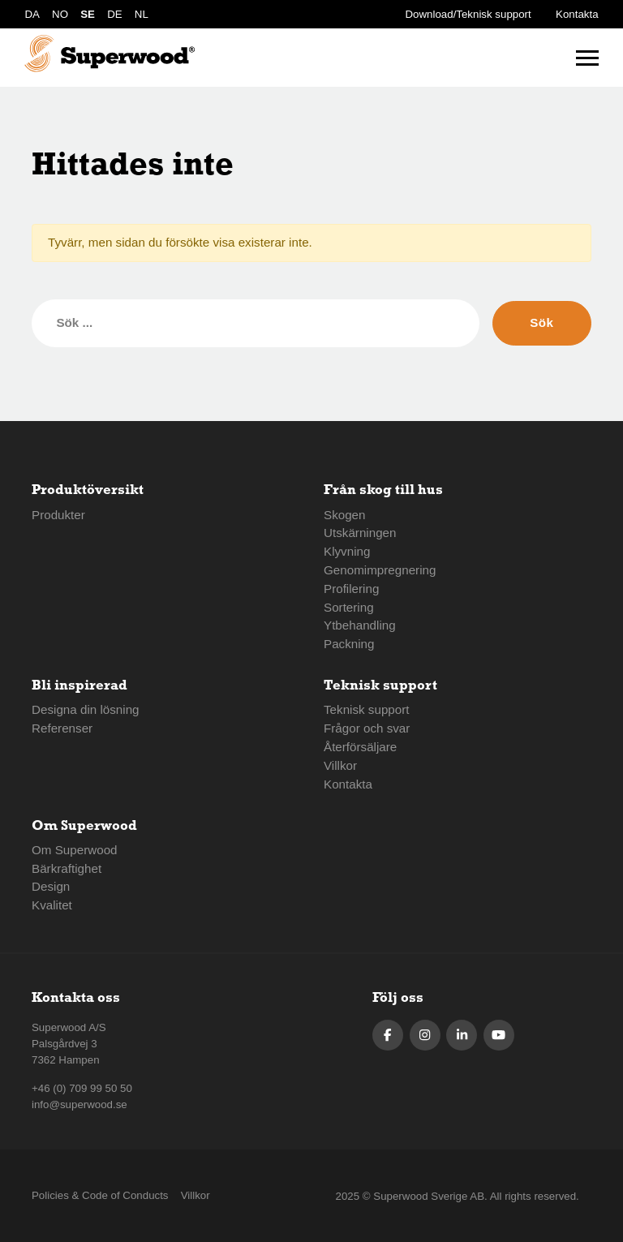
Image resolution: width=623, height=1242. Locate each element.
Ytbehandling (360, 625)
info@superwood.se (79, 1104)
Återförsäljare (360, 747)
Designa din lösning (86, 709)
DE (114, 14)
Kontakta (577, 14)
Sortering (349, 607)
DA (31, 14)
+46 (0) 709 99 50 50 (82, 1088)
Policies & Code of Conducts (100, 1195)
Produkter (58, 515)
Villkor (340, 765)
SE (87, 14)
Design (51, 886)
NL (141, 14)
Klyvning (347, 551)
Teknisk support (367, 709)
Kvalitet (52, 905)
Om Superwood (75, 850)
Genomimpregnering (380, 570)
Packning (349, 644)
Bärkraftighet (66, 868)
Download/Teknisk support (468, 14)
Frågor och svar (367, 728)
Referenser (62, 728)
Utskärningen (360, 532)
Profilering (351, 588)
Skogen (345, 515)
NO (60, 14)
